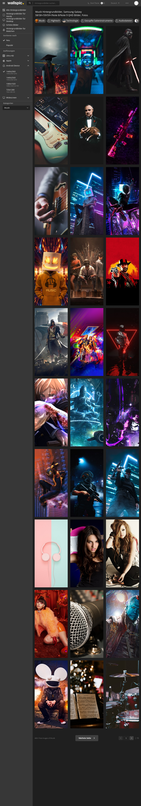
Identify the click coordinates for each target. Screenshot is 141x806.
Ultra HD (8, 55)
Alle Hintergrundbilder (14, 10)
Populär (9, 45)
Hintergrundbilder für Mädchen (14, 29)
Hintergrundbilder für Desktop (14, 19)
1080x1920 (11, 84)
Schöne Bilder (10, 25)
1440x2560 (11, 78)
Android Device (11, 65)
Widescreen (10, 97)
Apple (7, 60)
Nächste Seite (87, 738)
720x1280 (10, 90)
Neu (8, 40)
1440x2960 (19, 71)
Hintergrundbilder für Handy (14, 15)
